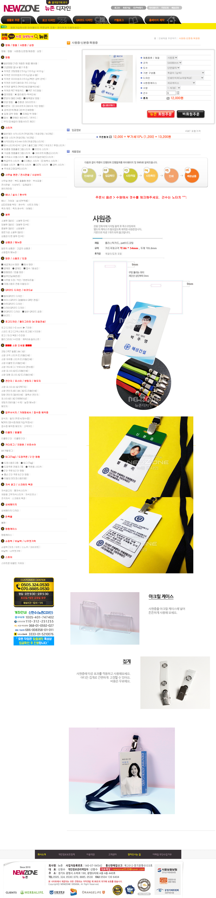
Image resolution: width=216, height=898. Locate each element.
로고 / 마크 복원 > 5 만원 (13, 335)
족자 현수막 (18, 208)
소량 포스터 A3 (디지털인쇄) (14, 370)
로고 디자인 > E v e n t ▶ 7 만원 (16, 327)
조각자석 (5, 498)
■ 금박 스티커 (57, 164)
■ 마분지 (5, 106)
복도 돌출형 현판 (23, 180)
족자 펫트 (5, 208)
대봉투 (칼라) (7, 224)
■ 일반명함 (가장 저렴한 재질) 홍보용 (19, 63)
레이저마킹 (6, 188)
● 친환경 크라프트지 (25, 102)
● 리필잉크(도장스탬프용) (14, 478)
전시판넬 (5, 184)
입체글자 (26, 184)
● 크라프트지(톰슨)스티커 (45, 153)
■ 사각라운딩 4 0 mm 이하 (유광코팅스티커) (22, 141)
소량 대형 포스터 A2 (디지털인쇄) (17, 374)
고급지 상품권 (23, 248)
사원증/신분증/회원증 (24, 51)
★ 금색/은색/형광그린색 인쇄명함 (17, 109)
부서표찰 (37, 180)
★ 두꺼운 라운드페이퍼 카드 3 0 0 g (18, 82)
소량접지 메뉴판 (9, 252)
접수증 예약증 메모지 (11, 426)
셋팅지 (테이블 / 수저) (11, 402)
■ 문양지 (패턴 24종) (11, 98)
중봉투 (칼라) (7, 228)
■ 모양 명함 (7, 102)
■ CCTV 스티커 (40, 164)
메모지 (4, 406)
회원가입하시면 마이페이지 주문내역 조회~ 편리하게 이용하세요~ (45, 27)
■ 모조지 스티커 (40, 149)
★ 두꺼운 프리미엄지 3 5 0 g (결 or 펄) (19, 75)
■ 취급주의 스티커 (10, 160)
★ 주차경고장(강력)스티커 (14, 168)
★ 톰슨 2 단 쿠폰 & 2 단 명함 (15, 474)
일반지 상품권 (8, 248)
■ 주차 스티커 (24, 164)
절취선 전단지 (31, 394)
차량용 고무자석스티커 (12, 494)
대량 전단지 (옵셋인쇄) (12, 394)
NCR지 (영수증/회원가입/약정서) (16, 422)
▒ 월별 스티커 (8, 164)
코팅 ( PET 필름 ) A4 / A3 (12, 351)
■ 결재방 (5, 268)
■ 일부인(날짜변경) (10, 276)
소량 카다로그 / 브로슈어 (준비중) (17, 366)
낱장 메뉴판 (29, 402)
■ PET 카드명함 (33, 90)
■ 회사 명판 (27, 264)
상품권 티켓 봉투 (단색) (12, 236)
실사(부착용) (22, 200)
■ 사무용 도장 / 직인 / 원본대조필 (17, 279)
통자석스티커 (20, 490)
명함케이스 (6, 534)
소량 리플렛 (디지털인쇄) (13, 363)
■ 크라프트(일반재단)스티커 (39, 156)
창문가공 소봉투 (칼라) (12, 232)
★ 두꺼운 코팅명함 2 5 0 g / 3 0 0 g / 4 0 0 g (22, 71)
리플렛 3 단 (19, 438)
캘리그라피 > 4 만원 (10, 339)
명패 (3, 51)
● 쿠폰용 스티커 (33, 466)
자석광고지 (6, 490)
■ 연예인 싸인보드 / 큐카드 (23, 117)
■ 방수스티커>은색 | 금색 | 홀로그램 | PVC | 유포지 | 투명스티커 (32, 145)
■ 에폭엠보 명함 (31, 98)
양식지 (4, 418)
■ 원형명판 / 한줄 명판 (12, 272)
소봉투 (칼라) (7, 220)
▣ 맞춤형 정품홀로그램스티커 (15, 149)
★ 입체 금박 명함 (9, 113)
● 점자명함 (6, 94)
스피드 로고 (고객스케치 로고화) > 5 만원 (20, 331)
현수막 (21, 204)
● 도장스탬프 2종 (9, 462)
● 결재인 (16, 268)
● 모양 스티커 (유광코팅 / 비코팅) (18, 137)
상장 (39, 51)
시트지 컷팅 (32, 204)
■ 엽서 (4, 117)
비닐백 (4, 550)
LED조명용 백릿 (8, 204)
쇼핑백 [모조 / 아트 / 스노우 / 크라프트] (20, 547)
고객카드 (28, 426)
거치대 (11, 200)
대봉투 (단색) (22, 224)
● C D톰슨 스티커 (30, 160)
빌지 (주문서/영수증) (19, 418)
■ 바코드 (5, 315)
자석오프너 (30, 494)
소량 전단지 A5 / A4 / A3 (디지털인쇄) (19, 390)
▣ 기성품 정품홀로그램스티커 (15, 153)
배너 (3, 200)
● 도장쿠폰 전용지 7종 (12, 466)
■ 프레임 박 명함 (28, 113)
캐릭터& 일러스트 (30, 339)
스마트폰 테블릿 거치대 (12, 563)
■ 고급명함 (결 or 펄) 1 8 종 (14, 67)
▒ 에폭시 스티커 (49, 160)
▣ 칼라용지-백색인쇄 (25, 94)
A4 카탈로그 (7, 450)
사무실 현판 (6, 180)
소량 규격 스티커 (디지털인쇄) (15, 355)
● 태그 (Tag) (27, 462)
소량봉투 (20, 228)
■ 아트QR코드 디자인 (11, 303)
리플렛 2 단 (6, 438)
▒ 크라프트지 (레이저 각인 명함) (28, 106)
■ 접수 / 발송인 (31, 268)
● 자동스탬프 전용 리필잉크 (15, 283)
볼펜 (3, 522)
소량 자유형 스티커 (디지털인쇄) (16, 359)
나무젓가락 (15, 550)
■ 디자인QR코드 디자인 (12, 307)
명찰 (10, 51)
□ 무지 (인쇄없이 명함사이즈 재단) (18, 121)
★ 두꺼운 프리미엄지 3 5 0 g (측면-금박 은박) (23, 78)
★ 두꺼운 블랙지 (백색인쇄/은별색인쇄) (20, 86)
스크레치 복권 (18, 498)
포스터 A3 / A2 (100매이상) (14, 398)
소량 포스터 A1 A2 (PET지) (13, 386)
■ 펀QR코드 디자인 (10, 311)
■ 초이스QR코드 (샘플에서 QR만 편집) (19, 299)
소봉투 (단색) (22, 220)
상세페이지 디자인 (10, 510)
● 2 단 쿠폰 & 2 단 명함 (12, 470)
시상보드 (16, 184)
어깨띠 (29, 208)
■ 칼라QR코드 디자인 (11, 296)
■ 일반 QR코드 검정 (31, 311)
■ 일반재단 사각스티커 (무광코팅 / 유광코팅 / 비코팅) (27, 133)
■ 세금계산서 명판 (10, 264)
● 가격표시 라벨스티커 (12, 156)
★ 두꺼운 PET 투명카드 (12, 90)
